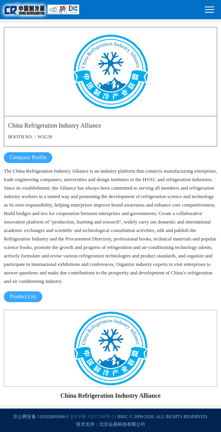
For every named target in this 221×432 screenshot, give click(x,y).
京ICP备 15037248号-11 (93, 416)
